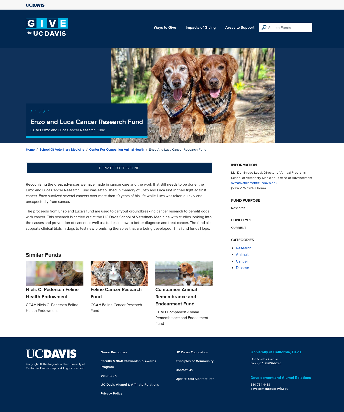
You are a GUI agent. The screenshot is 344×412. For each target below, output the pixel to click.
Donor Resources (114, 352)
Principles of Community (194, 361)
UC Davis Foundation (191, 352)
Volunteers (109, 375)
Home (30, 149)
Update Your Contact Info (194, 378)
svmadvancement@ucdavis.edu (254, 182)
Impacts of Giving (201, 27)
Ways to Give (165, 27)
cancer (242, 261)
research (243, 248)
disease (242, 267)
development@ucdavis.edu (269, 388)
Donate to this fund (119, 168)
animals (242, 254)
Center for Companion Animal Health (116, 149)
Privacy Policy (111, 393)
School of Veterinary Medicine (61, 149)
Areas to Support (239, 27)
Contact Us (184, 369)
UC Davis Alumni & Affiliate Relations (130, 384)
